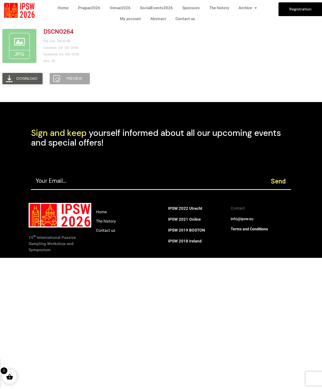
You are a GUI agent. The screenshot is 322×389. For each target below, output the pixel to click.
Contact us (185, 18)
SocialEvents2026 (156, 7)
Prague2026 (89, 7)
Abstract (158, 18)
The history (219, 7)
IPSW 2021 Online (184, 219)
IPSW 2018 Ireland (185, 241)
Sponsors (191, 7)
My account (130, 18)
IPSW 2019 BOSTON (186, 230)
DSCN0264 (59, 31)
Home (63, 7)
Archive (248, 8)
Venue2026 (120, 7)
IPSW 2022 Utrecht (185, 208)
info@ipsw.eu (242, 219)
